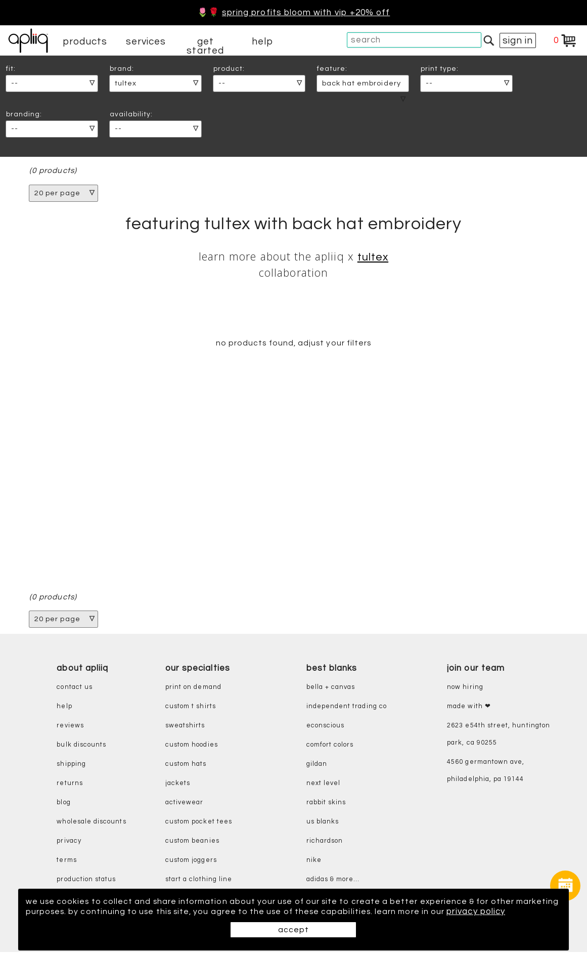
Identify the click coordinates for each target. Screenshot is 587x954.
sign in (518, 40)
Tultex (372, 257)
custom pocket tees (198, 823)
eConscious (325, 727)
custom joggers (191, 862)
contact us (75, 689)
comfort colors (330, 747)
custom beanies (192, 843)
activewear (184, 804)
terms (66, 862)
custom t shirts (190, 708)
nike (314, 862)
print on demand (193, 689)
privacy (69, 843)
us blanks (322, 823)
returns (69, 785)
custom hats (186, 766)
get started (205, 46)
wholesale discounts (91, 823)
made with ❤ (469, 708)
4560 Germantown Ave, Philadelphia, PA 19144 (485, 773)
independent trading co (346, 708)
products (85, 41)
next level (323, 785)
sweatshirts (185, 727)
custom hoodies (191, 747)
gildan (316, 766)
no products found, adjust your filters (293, 344)
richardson (324, 843)
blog (63, 804)
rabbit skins (326, 804)
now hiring (465, 689)
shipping (71, 766)
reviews (70, 727)
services (146, 41)
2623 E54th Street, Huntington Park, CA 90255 (498, 736)
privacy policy (55, 911)
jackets (177, 785)
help (262, 41)
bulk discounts (81, 747)
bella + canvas (330, 689)
